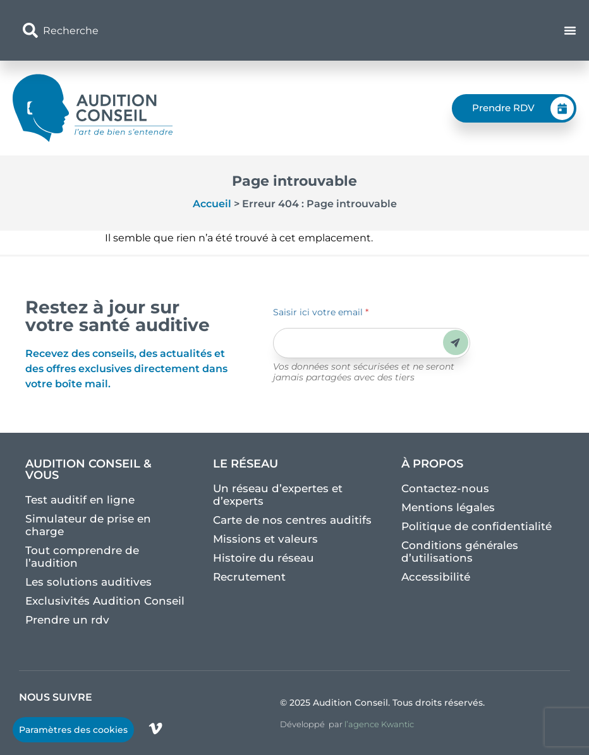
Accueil (212, 204)
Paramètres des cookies (73, 729)
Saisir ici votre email (320, 312)
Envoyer (455, 342)
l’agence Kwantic (379, 724)
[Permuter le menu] (570, 30)
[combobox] (203, 30)
